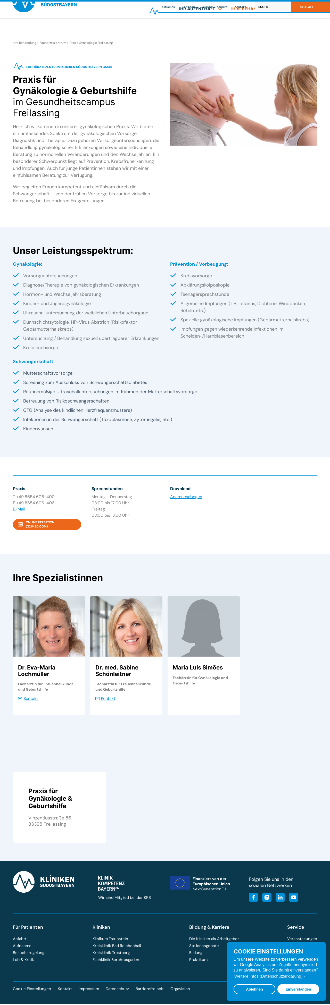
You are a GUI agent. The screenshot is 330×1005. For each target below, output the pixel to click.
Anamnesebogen (186, 497)
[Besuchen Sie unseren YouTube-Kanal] (292, 898)
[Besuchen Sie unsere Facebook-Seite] (253, 898)
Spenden (188, 7)
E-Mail (19, 510)
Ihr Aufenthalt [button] (200, 27)
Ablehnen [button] (254, 989)
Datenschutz (117, 989)
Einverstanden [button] (298, 989)
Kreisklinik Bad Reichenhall (117, 946)
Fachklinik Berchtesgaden (116, 960)
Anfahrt (20, 939)
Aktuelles (168, 7)
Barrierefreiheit (150, 989)
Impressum (89, 989)
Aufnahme (22, 946)
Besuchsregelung (28, 953)
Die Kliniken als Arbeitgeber (214, 939)
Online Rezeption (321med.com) (40, 525)
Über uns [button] (301, 27)
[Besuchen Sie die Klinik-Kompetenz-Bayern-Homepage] (111, 890)
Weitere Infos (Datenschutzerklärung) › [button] (269, 976)
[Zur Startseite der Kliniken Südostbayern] (45, 29)
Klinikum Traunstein (110, 939)
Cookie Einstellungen (32, 990)
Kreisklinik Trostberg (111, 953)
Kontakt (240, 7)
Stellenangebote (204, 946)
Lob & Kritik (23, 960)
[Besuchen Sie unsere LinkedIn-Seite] (279, 898)
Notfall (307, 7)
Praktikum (198, 960)
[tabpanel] (49, 656)
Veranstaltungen (302, 939)
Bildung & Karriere (215, 7)
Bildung (195, 953)
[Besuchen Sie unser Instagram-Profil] (265, 898)
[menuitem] (201, 27)
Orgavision (180, 989)
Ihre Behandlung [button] (254, 27)
